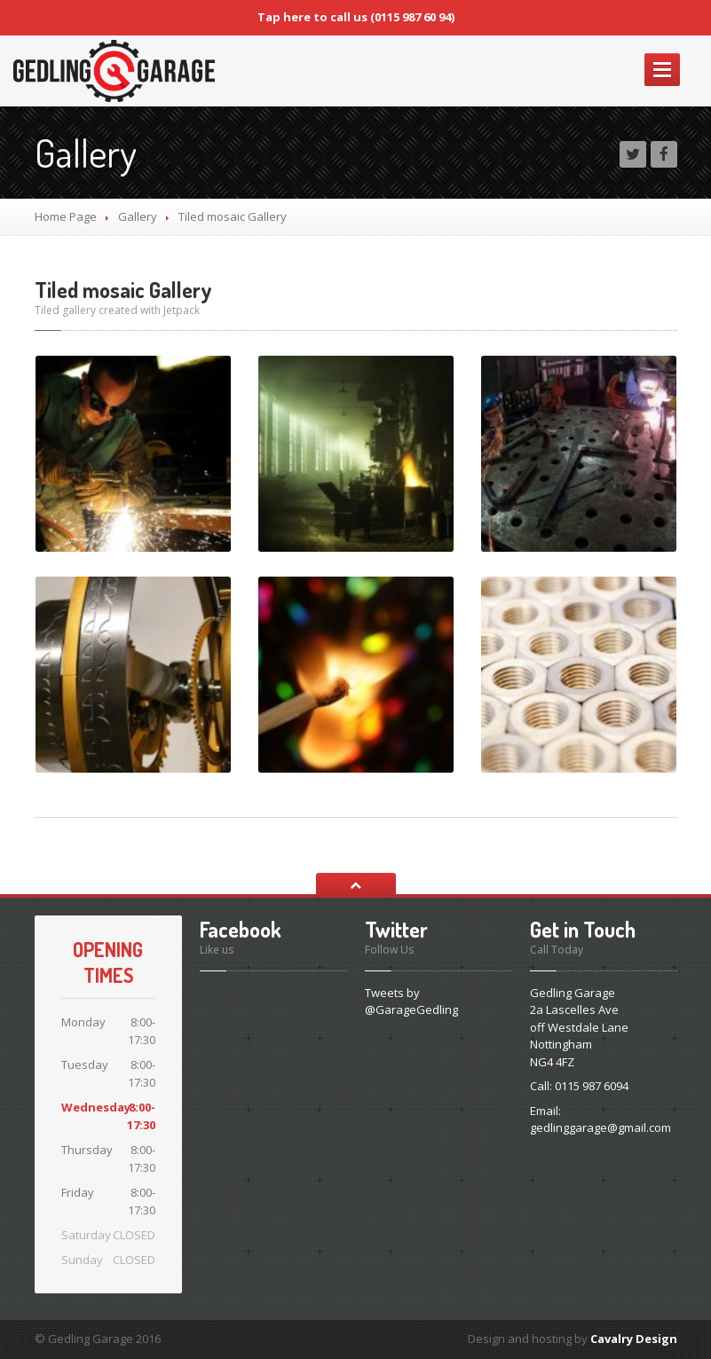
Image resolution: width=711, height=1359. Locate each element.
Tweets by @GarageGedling (411, 1001)
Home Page (66, 216)
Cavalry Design (633, 1339)
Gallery (137, 216)
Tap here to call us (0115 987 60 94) (355, 17)
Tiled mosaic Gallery (123, 289)
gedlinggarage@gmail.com (600, 1127)
